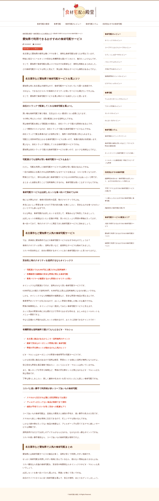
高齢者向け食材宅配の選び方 (115, 208)
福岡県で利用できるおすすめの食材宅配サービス (119, 244)
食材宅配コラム (92, 24)
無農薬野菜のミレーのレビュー (116, 76)
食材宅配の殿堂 (43, 24)
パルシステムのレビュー (113, 62)
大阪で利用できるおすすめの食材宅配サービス (119, 225)
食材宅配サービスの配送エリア (32, 48)
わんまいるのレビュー (112, 120)
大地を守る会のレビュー (113, 69)
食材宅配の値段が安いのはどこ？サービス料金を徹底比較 (119, 144)
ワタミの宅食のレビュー (113, 106)
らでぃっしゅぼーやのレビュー (116, 55)
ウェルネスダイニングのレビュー (116, 99)
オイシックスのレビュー (113, 40)
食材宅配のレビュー (73, 24)
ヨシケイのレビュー (112, 113)
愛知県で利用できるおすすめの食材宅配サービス (119, 234)
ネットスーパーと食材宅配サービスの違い (119, 153)
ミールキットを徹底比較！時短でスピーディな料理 (119, 161)
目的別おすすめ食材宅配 (112, 24)
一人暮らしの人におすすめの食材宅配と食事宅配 (119, 199)
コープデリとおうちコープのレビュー (118, 47)
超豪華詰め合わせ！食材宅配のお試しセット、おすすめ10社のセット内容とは (119, 180)
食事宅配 (57, 24)
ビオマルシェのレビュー (113, 83)
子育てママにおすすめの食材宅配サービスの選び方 (119, 189)
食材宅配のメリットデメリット (116, 136)
